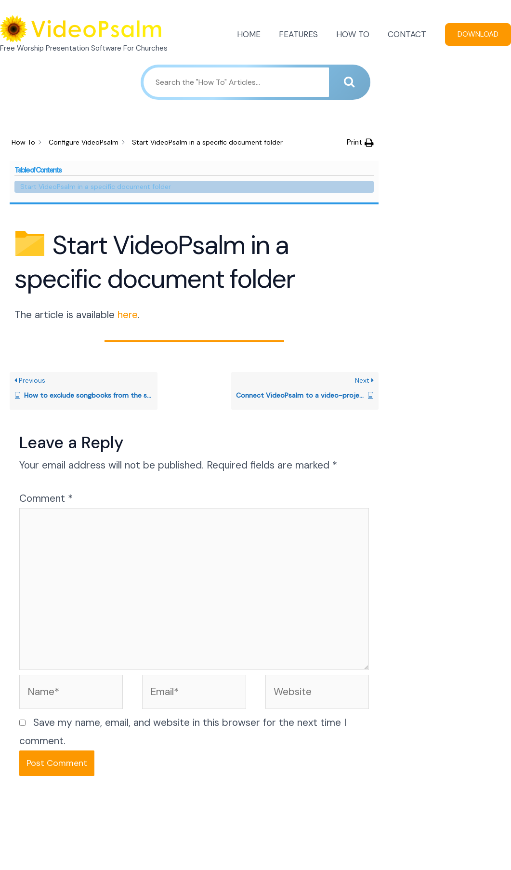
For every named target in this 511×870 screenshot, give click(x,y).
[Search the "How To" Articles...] (236, 82)
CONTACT (408, 34)
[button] (360, 143)
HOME (255, 34)
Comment (46, 435)
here (128, 252)
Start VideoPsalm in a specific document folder (446, 154)
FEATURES (303, 34)
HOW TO (355, 34)
